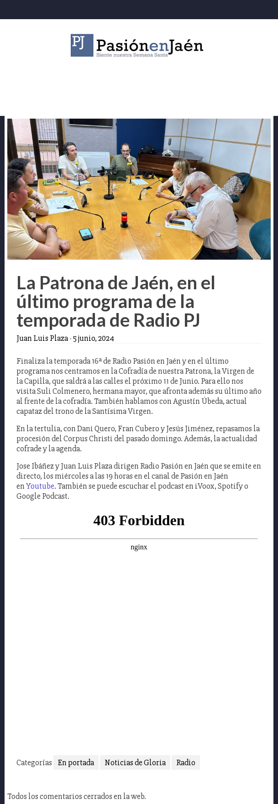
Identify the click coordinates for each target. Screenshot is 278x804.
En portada (76, 762)
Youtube (40, 486)
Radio (185, 762)
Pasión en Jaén (139, 45)
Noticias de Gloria (135, 762)
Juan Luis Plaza (42, 338)
